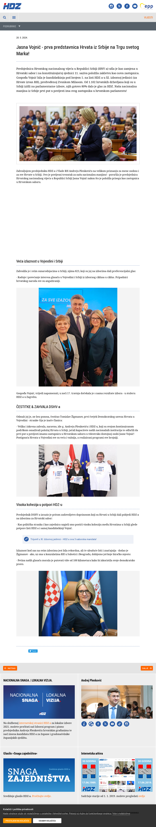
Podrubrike (9, 26)
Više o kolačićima (121, 813)
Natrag (12, 668)
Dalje (145, 668)
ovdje (142, 796)
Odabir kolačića (47, 820)
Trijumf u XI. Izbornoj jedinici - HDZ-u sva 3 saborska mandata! (63, 539)
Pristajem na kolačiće (17, 820)
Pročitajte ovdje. (41, 796)
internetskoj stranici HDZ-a (35, 723)
